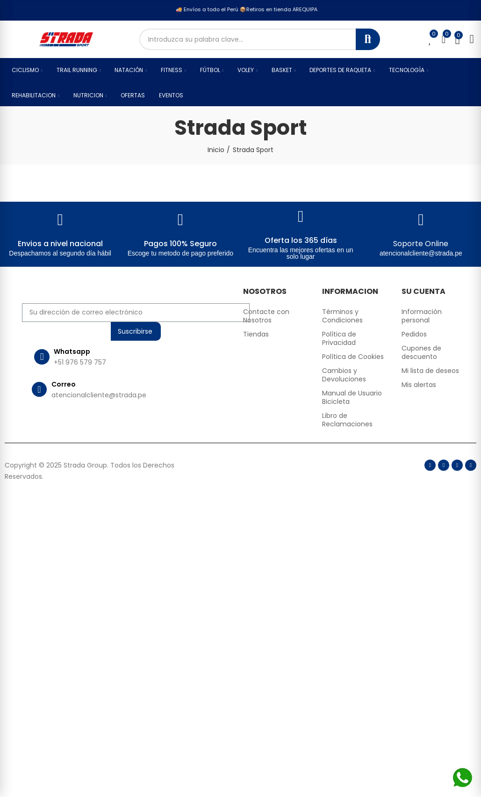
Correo (63, 384)
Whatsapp (72, 351)
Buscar (368, 39)
